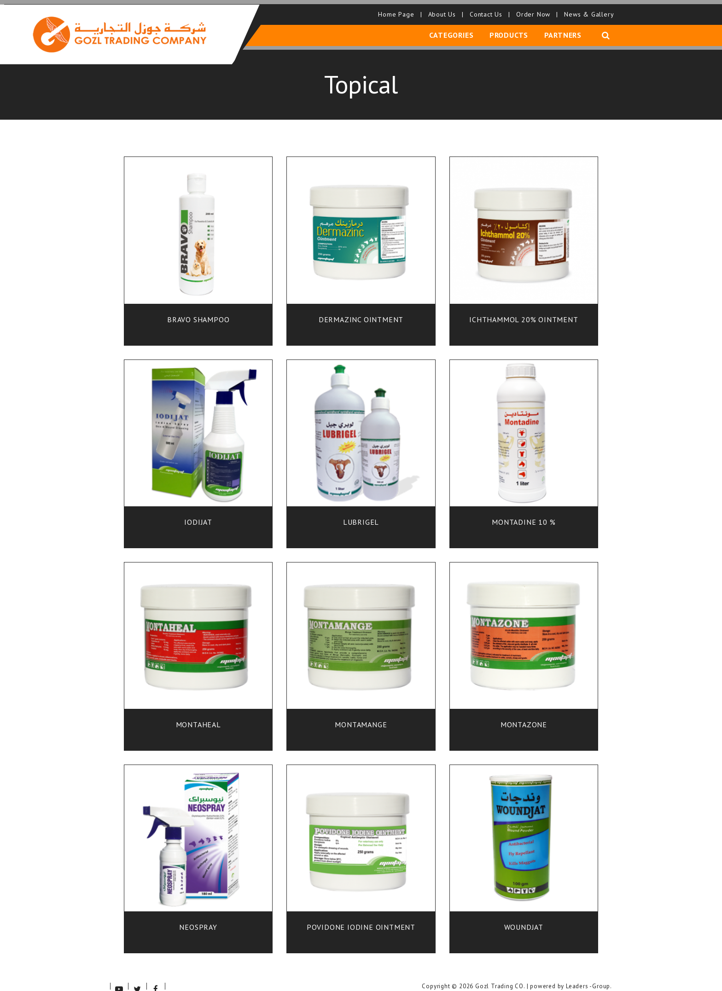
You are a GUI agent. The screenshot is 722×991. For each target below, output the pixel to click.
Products (510, 29)
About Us (443, 9)
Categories (455, 29)
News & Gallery (587, 9)
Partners (563, 29)
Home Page (397, 9)
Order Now (534, 9)
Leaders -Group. (589, 976)
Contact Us (487, 9)
